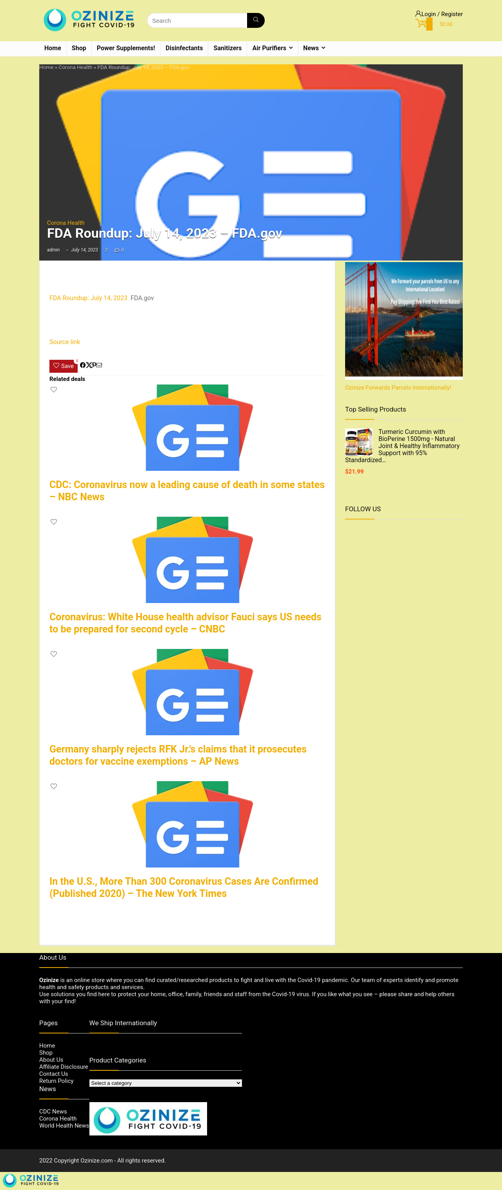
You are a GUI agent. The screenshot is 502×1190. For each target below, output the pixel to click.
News (311, 48)
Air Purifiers (269, 48)
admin (53, 250)
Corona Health (75, 67)
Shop (79, 48)
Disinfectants (184, 48)
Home (52, 48)
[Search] (256, 20)
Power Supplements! (126, 48)
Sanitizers (227, 48)
